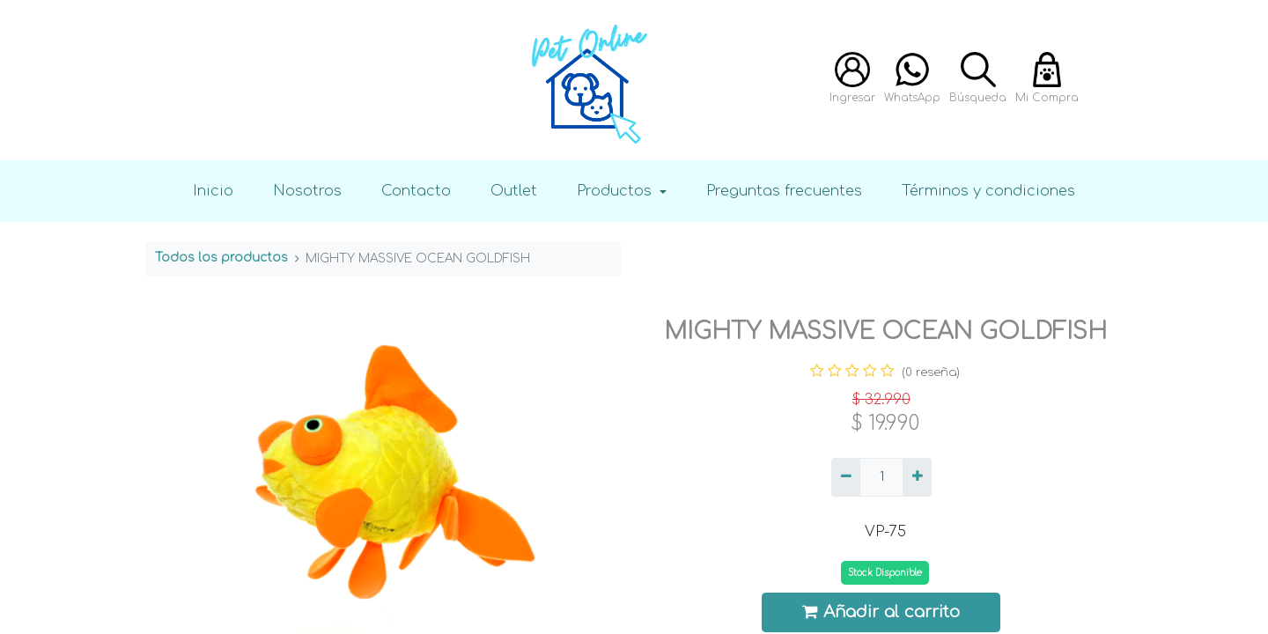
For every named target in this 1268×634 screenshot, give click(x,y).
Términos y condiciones (988, 190)
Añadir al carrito (881, 611)
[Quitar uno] (845, 477)
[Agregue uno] (917, 477)
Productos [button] (616, 190)
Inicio (213, 190)
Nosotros (307, 190)
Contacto (416, 190)
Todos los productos (221, 257)
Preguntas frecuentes (784, 190)
